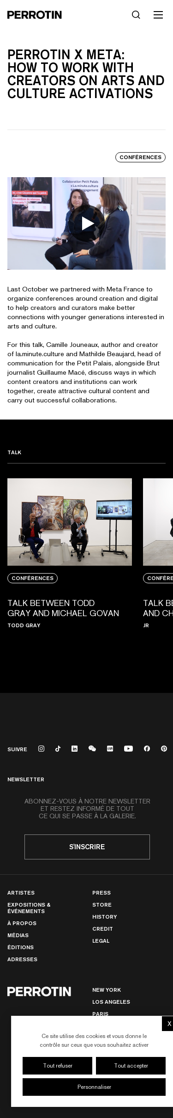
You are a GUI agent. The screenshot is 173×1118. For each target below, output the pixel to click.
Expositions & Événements (28, 907)
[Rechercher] (136, 14)
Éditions (20, 947)
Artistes (21, 892)
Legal (100, 940)
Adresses (22, 959)
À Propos (21, 923)
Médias (18, 935)
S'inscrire (87, 846)
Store (102, 904)
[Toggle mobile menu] (158, 14)
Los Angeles (111, 1001)
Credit (102, 928)
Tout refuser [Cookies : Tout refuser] (57, 1065)
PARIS (100, 1013)
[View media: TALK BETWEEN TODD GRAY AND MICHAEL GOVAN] (69, 570)
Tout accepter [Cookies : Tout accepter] (131, 1065)
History (104, 916)
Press (101, 892)
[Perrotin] (34, 15)
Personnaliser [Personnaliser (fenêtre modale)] (94, 1087)
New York (106, 989)
